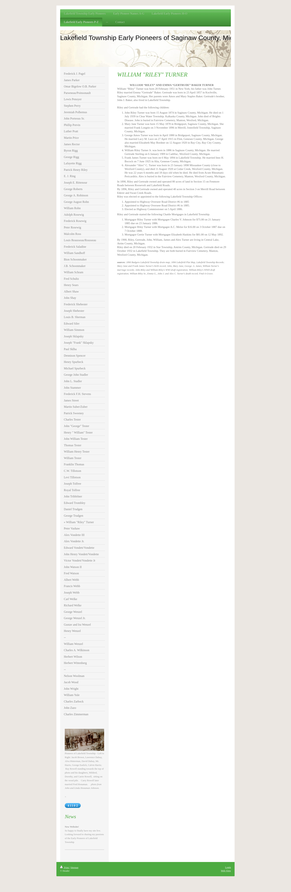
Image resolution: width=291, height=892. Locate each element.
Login (228, 867)
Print (64, 867)
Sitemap (75, 867)
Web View (226, 870)
